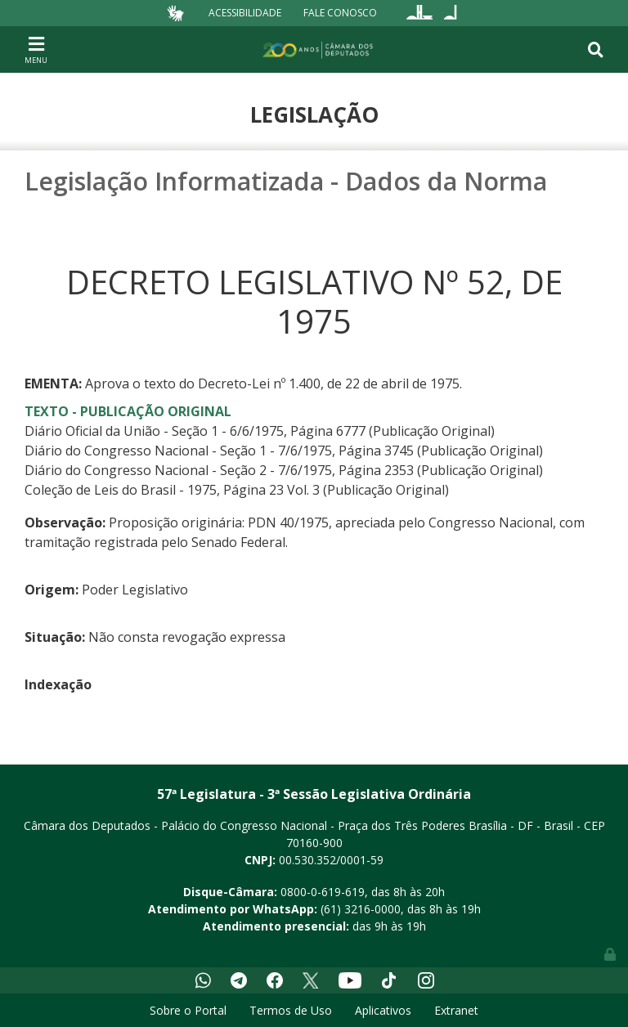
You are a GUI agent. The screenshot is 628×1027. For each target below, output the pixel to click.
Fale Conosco (340, 13)
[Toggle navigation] (36, 49)
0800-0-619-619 (322, 891)
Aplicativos (383, 1010)
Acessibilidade (245, 13)
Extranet (456, 1010)
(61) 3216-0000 (361, 909)
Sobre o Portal (188, 1010)
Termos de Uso (290, 1010)
